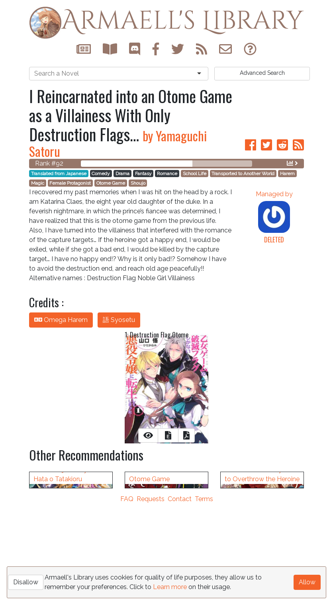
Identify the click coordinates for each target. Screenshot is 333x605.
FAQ (126, 600)
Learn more (170, 587)
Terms (204, 600)
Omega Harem (61, 320)
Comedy (101, 173)
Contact (180, 600)
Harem (287, 173)
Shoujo (138, 183)
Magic (37, 183)
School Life (194, 173)
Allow (307, 582)
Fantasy (143, 173)
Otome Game (110, 183)
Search (262, 73)
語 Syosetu (119, 320)
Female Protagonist (70, 183)
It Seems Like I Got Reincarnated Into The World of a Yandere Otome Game (161, 566)
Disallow (25, 582)
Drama (122, 173)
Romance (167, 173)
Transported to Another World (243, 173)
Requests (151, 600)
